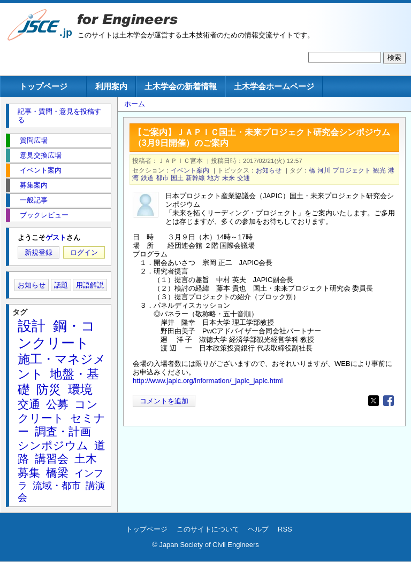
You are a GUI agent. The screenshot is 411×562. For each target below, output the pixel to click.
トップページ (43, 86)
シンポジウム (53, 445)
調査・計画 (63, 431)
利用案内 (111, 86)
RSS (285, 529)
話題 (61, 285)
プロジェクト (351, 170)
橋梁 (57, 472)
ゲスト (55, 237)
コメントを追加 (164, 401)
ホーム (134, 104)
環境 (80, 389)
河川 (323, 170)
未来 (228, 177)
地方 (213, 177)
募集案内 (34, 185)
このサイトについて (208, 529)
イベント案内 (190, 170)
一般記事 (34, 200)
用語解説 (90, 285)
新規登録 (38, 252)
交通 (243, 177)
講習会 (51, 458)
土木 (85, 458)
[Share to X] (373, 400)
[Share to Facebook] (388, 400)
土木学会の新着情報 (180, 86)
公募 (57, 404)
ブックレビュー (44, 215)
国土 (177, 177)
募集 (29, 472)
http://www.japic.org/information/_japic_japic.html (208, 381)
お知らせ (268, 170)
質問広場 (34, 140)
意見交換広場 (41, 155)
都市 (162, 177)
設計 (31, 326)
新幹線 (195, 177)
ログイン (84, 252)
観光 (379, 170)
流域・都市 (57, 485)
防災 (48, 389)
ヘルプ (258, 529)
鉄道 (147, 177)
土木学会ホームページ (274, 86)
